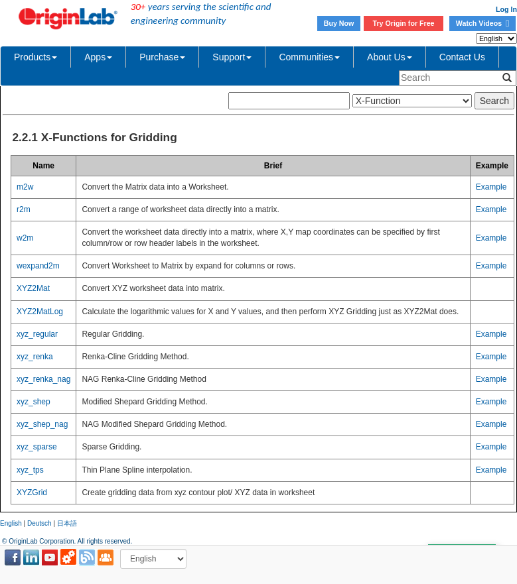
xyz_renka (35, 356)
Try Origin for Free (404, 23)
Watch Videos (482, 23)
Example (491, 187)
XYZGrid (32, 492)
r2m (24, 209)
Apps (98, 57)
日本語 (67, 523)
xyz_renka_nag (43, 379)
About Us (389, 57)
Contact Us (462, 57)
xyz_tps (30, 470)
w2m (25, 238)
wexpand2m (38, 265)
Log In (506, 9)
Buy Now (339, 23)
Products (35, 57)
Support (232, 57)
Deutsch (39, 523)
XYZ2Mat (33, 288)
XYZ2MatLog (40, 311)
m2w (25, 187)
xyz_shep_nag (42, 424)
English (11, 523)
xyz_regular (37, 334)
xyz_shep (33, 401)
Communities (309, 57)
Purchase (162, 57)
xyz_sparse (37, 446)
